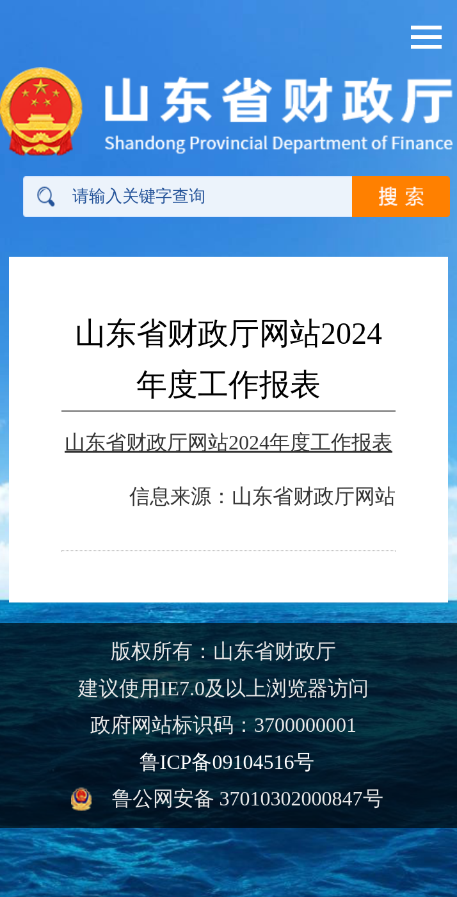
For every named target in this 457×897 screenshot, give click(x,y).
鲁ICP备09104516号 (227, 761)
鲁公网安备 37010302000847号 (247, 798)
